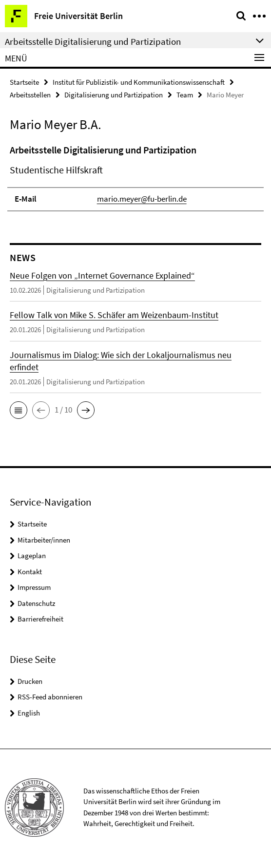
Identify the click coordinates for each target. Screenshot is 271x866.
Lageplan (32, 555)
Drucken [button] (30, 681)
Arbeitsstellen (30, 94)
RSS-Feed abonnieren (50, 696)
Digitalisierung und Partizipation (113, 94)
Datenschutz (36, 603)
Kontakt (30, 571)
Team (184, 94)
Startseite (24, 82)
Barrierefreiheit (40, 618)
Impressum (34, 587)
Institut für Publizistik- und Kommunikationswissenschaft (139, 82)
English (29, 712)
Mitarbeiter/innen (44, 540)
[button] (18, 410)
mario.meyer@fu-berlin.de (142, 198)
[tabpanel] (135, 177)
